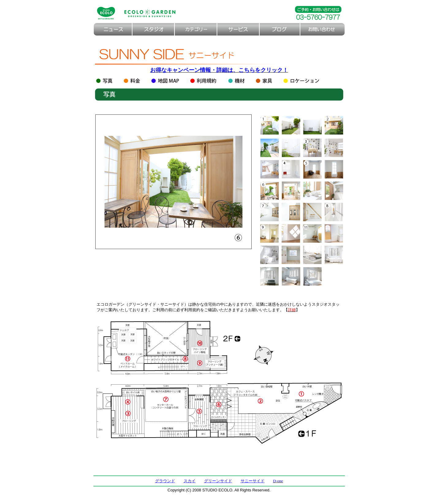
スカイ (190, 481)
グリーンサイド (218, 481)
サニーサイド (253, 481)
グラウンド (165, 481)
